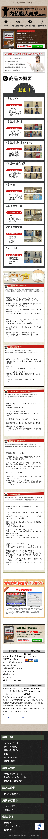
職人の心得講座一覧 (12, 794)
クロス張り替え (10, 747)
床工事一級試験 (10, 757)
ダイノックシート (11, 743)
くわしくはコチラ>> (16, 717)
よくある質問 (9, 806)
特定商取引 (8, 830)
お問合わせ (8, 810)
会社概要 (7, 823)
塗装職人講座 (9, 761)
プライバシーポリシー (13, 826)
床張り (6, 754)
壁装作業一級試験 (11, 750)
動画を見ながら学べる (13, 774)
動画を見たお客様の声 (13, 781)
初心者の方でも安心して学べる (16, 777)
